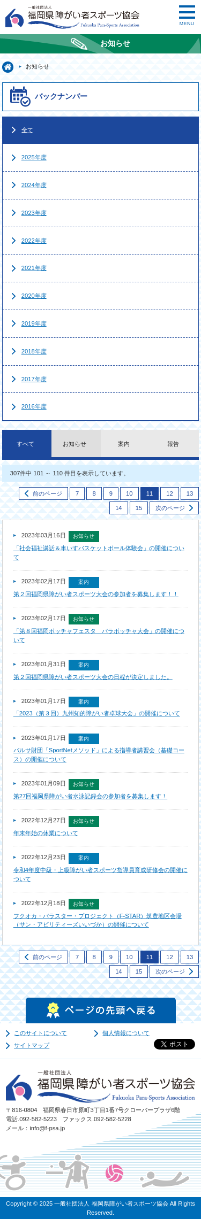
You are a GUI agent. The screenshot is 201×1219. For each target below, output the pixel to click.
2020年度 (34, 295)
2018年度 (34, 351)
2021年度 (34, 268)
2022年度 (34, 240)
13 (190, 493)
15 (139, 508)
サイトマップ (31, 1045)
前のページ (47, 493)
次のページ (170, 508)
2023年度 (34, 213)
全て (27, 130)
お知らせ (74, 444)
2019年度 (34, 323)
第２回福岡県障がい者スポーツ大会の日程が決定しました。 (93, 677)
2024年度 (34, 185)
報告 (173, 444)
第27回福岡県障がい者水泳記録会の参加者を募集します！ (90, 796)
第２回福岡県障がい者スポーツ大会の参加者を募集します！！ (95, 594)
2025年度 (34, 157)
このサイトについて (40, 1033)
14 (118, 508)
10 (129, 493)
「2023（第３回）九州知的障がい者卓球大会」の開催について (96, 713)
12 (169, 493)
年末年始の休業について (45, 833)
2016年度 (34, 406)
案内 (124, 444)
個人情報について (126, 1033)
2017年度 (34, 379)
